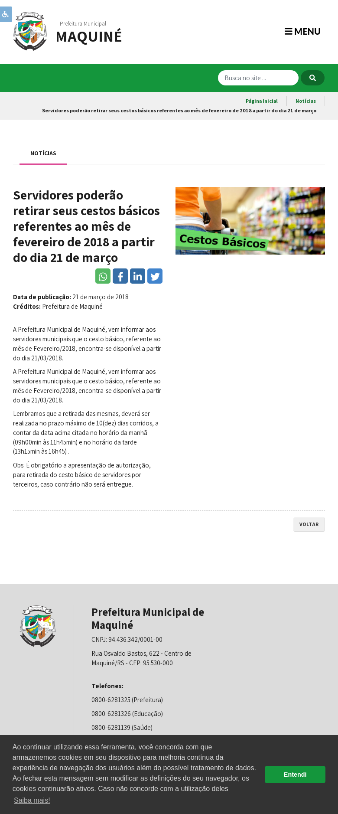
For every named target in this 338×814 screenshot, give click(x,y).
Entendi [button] (295, 774)
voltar (308, 524)
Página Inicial (262, 101)
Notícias (306, 101)
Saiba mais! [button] (32, 800)
